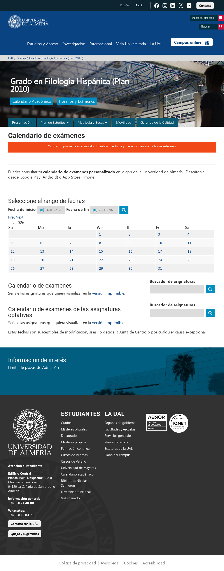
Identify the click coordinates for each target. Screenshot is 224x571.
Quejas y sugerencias (25, 534)
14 (72, 251)
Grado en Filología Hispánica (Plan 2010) (56, 58)
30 (131, 268)
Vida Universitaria (131, 43)
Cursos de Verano (73, 461)
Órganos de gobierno (120, 422)
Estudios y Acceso (42, 43)
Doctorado (69, 435)
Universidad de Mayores (78, 467)
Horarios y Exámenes (77, 101)
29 (101, 268)
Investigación (74, 43)
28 (72, 268)
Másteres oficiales (74, 429)
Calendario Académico (31, 101)
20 (42, 259)
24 (160, 259)
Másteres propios (73, 442)
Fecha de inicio (22, 209)
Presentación (22, 122)
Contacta (205, 5)
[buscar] (124, 210)
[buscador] (210, 289)
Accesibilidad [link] (153, 563)
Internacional (101, 43)
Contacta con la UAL (24, 524)
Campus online (191, 42)
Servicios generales (118, 435)
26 (13, 268)
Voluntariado (70, 498)
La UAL (156, 43)
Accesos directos (208, 18)
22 (101, 259)
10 (160, 242)
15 (101, 251)
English (140, 5)
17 (160, 251)
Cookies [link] (131, 563)
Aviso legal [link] (110, 563)
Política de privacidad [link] (77, 563)
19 (13, 259)
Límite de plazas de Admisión (33, 367)
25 (189, 259)
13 (42, 251)
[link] (205, 5)
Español (124, 5)
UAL (11, 58)
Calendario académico (77, 474)
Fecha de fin (77, 209)
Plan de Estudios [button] (54, 122)
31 (160, 268)
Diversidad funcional (76, 491)
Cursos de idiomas (74, 455)
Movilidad (123, 122)
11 (189, 242)
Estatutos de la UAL (119, 448)
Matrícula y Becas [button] (92, 122)
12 (13, 251)
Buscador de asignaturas (172, 281)
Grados (21, 58)
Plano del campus (117, 455)
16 (131, 251)
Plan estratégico (116, 442)
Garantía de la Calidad (157, 122)
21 (72, 259)
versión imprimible (108, 293)
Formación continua (75, 448)
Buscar (212, 27)
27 (42, 268)
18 (189, 251)
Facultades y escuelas (120, 429)
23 (131, 259)
